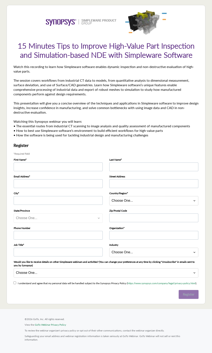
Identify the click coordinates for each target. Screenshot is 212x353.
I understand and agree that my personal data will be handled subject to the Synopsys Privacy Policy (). (107, 283)
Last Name (115, 159)
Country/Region (118, 193)
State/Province (22, 210)
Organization (116, 228)
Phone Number (22, 228)
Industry (113, 244)
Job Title (18, 244)
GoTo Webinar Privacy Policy (50, 324)
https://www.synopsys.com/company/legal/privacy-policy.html (162, 283)
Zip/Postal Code (118, 210)
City (16, 193)
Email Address (21, 176)
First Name (19, 159)
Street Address (117, 176)
